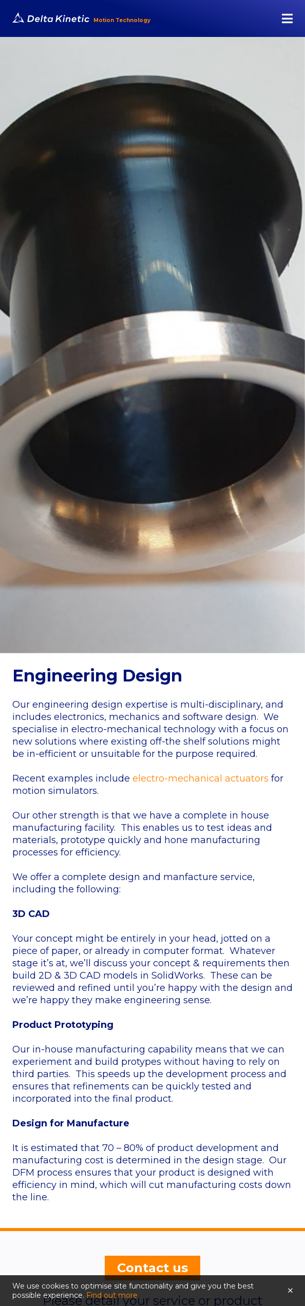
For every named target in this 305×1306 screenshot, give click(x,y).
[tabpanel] (152, 345)
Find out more (112, 1295)
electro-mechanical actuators (200, 778)
